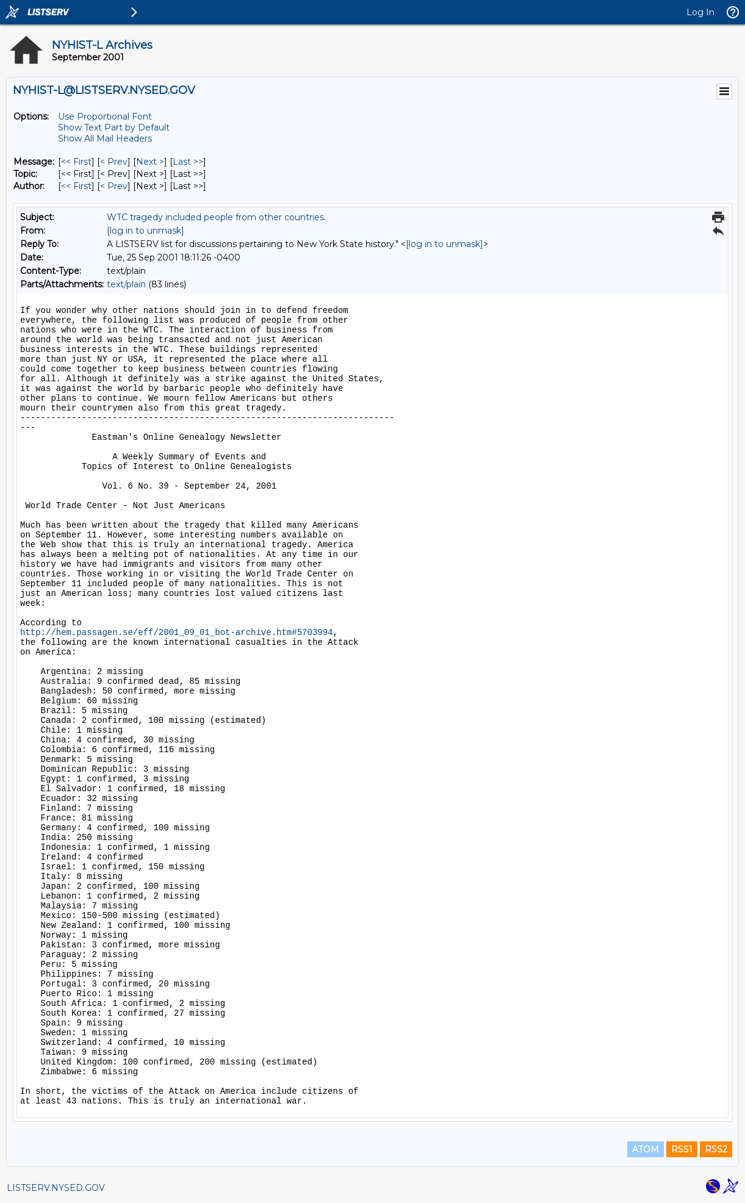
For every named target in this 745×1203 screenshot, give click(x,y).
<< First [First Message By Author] (76, 186)
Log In (700, 12)
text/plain (126, 284)
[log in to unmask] (145, 230)
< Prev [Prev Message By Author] (114, 186)
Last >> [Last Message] (188, 161)
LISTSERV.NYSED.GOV (56, 1187)
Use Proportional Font (105, 116)
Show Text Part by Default (114, 127)
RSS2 (716, 1149)
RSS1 (682, 1149)
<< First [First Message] (76, 161)
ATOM (645, 1149)
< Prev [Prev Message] (114, 161)
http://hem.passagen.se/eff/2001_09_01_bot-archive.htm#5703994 (176, 632)
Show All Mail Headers (105, 138)
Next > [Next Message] (150, 161)
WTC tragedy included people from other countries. (216, 217)
